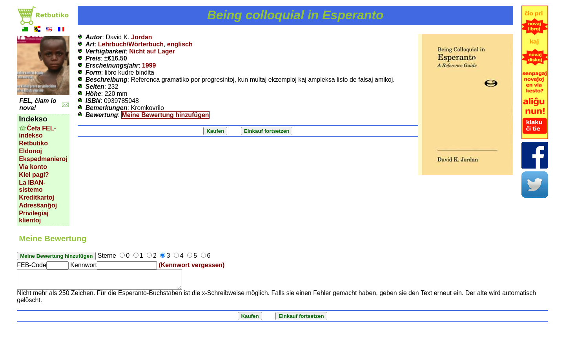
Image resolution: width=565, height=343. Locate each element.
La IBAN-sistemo (32, 186)
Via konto (33, 166)
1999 (149, 65)
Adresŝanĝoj (38, 205)
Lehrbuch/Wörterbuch (131, 44)
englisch (180, 44)
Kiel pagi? (34, 174)
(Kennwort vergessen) (191, 265)
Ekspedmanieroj (43, 159)
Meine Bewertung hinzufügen (165, 115)
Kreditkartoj (36, 197)
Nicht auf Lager (152, 51)
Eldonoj (30, 151)
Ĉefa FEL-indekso (37, 132)
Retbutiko (33, 143)
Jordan (141, 37)
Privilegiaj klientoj (34, 217)
